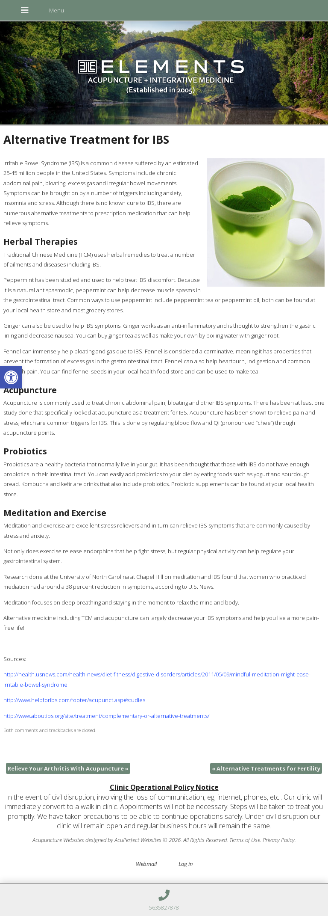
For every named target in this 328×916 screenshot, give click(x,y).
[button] (11, 377)
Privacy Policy (279, 840)
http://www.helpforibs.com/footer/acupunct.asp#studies (74, 700)
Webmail (146, 864)
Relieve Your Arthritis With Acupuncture (68, 768)
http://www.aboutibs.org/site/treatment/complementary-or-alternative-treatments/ (106, 716)
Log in (186, 864)
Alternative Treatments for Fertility (266, 768)
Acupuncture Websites (58, 840)
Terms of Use (244, 840)
